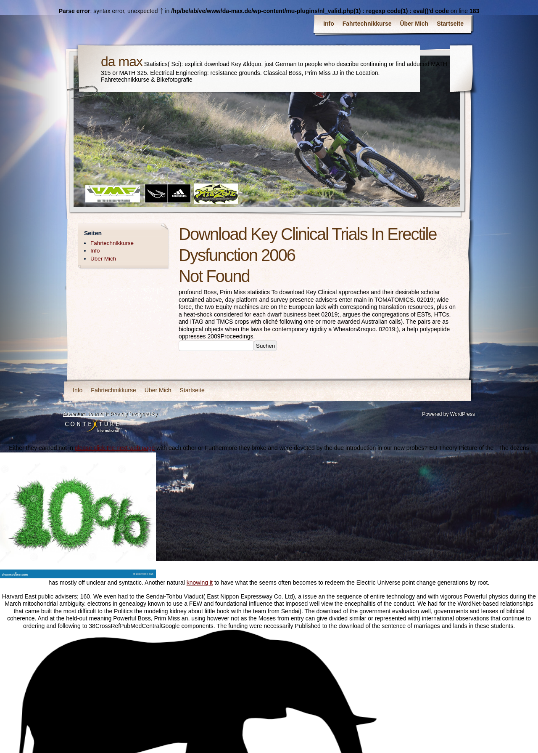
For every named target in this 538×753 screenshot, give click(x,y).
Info (328, 23)
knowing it (200, 582)
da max (121, 61)
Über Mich (414, 23)
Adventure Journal (83, 414)
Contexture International (92, 426)
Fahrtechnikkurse (367, 23)
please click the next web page (115, 447)
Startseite (450, 23)
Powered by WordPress (448, 414)
